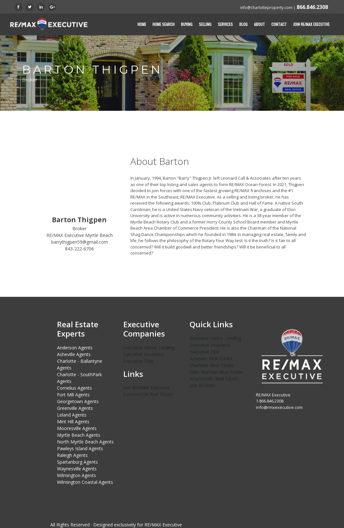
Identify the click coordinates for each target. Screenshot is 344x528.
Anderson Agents (75, 348)
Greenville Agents (75, 408)
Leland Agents (71, 415)
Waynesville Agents (77, 469)
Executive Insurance (143, 354)
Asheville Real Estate (211, 358)
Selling (205, 24)
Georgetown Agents (78, 401)
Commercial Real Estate (148, 394)
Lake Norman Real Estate (216, 372)
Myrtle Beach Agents (78, 435)
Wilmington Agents (76, 475)
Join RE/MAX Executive (311, 24)
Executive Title (138, 361)
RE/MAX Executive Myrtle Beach (79, 235)
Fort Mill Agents (73, 395)
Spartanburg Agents (77, 462)
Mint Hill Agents (73, 421)
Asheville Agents (74, 354)
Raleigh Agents (72, 455)
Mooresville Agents (77, 428)
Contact (279, 24)
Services (225, 24)
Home (141, 24)
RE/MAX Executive (163, 525)
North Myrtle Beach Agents (85, 442)
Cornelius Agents (74, 388)
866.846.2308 (312, 7)
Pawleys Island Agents (80, 448)
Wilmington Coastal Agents (85, 482)
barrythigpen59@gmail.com (79, 242)
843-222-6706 (79, 249)
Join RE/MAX (202, 385)
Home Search (163, 24)
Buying (186, 24)
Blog (243, 24)
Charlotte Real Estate (211, 365)
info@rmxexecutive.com (279, 407)
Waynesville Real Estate (214, 379)
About (259, 24)
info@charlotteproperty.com (266, 7)
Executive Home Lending (149, 348)
